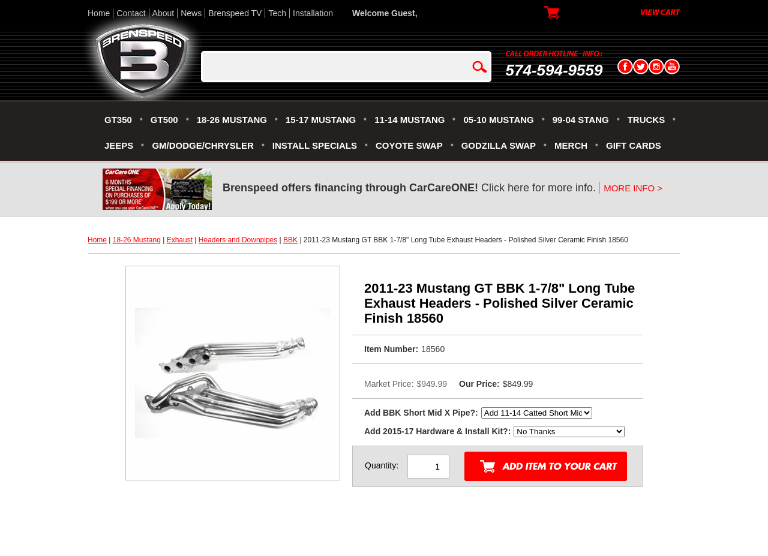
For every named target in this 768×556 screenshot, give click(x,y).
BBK (290, 240)
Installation (313, 13)
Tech (277, 13)
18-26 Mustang (137, 240)
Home (99, 13)
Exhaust (180, 240)
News (191, 13)
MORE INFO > (633, 188)
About (163, 13)
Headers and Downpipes (238, 240)
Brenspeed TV (235, 13)
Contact (130, 13)
